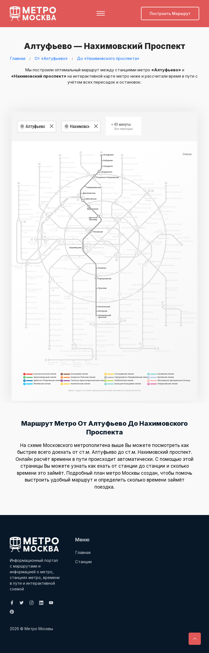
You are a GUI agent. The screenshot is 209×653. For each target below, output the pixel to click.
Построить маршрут (170, 13)
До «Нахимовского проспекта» (108, 58)
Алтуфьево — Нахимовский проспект (104, 46)
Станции (83, 561)
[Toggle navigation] (100, 13)
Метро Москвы (38, 628)
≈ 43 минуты (122, 126)
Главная (17, 58)
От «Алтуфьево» (51, 58)
